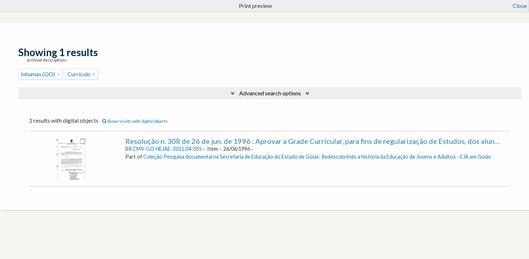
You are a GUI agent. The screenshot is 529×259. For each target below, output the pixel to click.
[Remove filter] (58, 74)
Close (520, 5)
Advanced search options (270, 93)
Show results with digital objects (135, 121)
